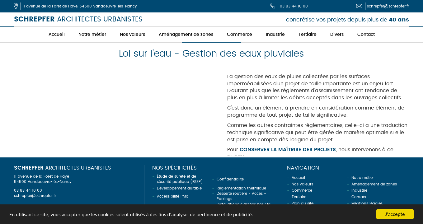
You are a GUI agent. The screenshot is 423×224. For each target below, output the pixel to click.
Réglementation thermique (241, 188)
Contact (366, 34)
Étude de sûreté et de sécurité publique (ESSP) (180, 179)
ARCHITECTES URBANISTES (78, 19)
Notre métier (92, 34)
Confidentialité (230, 179)
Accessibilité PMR (172, 196)
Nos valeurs (132, 34)
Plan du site (302, 203)
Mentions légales (367, 203)
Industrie (275, 34)
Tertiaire (307, 34)
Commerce (239, 34)
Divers (337, 34)
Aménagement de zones (186, 34)
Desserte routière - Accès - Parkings (241, 196)
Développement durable (179, 188)
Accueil (57, 34)
